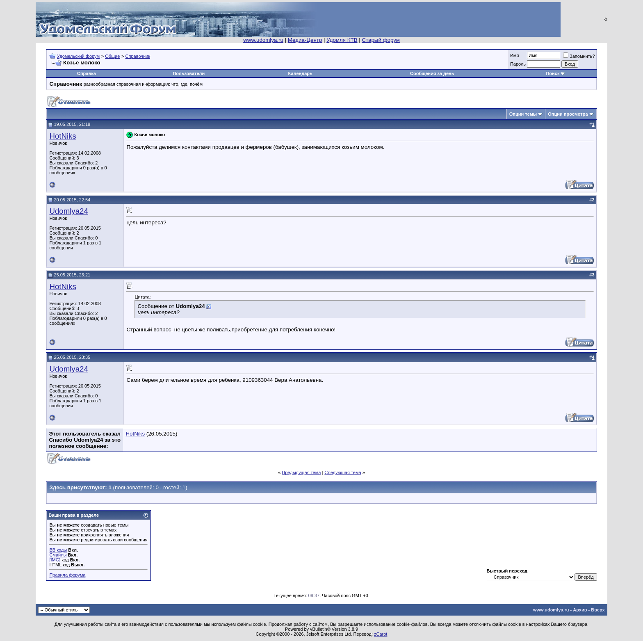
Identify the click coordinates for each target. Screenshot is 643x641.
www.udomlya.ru (263, 40)
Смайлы (57, 554)
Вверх (597, 609)
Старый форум (380, 40)
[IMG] (54, 559)
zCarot (380, 634)
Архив (580, 609)
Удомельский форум (78, 56)
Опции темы (523, 114)
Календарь (300, 73)
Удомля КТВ (341, 40)
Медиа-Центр (305, 40)
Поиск (552, 73)
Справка (86, 73)
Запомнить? (579, 56)
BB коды (58, 549)
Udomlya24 (68, 211)
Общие (112, 56)
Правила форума (67, 575)
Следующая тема (342, 472)
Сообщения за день (432, 73)
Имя (514, 55)
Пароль (518, 64)
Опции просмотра (568, 114)
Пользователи (189, 73)
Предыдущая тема (301, 472)
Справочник (137, 56)
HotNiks (62, 136)
